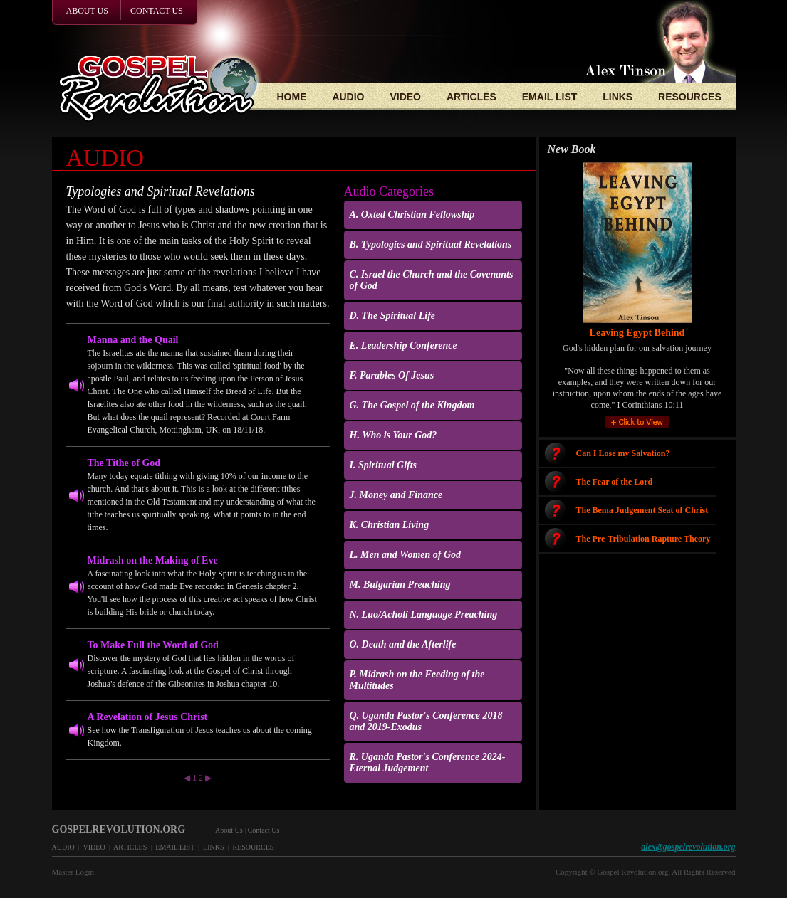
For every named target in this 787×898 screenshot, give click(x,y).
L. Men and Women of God (406, 554)
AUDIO (348, 96)
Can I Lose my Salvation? (623, 453)
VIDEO (405, 96)
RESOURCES (689, 96)
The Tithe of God (124, 463)
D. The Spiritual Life (393, 315)
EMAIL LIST (550, 96)
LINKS (617, 96)
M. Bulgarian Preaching (400, 584)
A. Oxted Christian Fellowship (412, 214)
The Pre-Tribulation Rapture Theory (643, 539)
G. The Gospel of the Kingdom (412, 405)
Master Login (73, 871)
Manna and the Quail (133, 339)
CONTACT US (156, 11)
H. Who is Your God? (393, 435)
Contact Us (264, 830)
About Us (229, 830)
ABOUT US (87, 11)
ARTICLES (471, 96)
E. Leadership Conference (403, 345)
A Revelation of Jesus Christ (148, 717)
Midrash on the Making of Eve (153, 560)
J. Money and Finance (396, 495)
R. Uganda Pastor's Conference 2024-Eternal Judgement (428, 762)
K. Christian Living (389, 524)
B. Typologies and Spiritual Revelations (431, 244)
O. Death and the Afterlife (403, 644)
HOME (292, 96)
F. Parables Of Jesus (392, 375)
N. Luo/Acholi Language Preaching (424, 614)
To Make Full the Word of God (153, 645)
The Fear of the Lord (614, 482)
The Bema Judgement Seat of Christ (642, 510)
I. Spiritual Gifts (383, 465)
